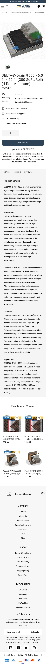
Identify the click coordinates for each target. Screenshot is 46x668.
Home (4, 12)
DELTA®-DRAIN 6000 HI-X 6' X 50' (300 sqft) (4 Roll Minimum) (12, 472)
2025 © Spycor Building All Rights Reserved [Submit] (23, 655)
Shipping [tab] (17, 172)
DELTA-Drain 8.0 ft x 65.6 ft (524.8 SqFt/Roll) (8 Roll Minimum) (34, 437)
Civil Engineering (39, 12)
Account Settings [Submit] (23, 607)
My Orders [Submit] (23, 590)
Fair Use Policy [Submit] (23, 562)
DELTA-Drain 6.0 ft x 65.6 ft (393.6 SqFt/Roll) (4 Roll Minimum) (12, 437)
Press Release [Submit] (23, 521)
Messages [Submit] (23, 594)
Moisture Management (20, 12)
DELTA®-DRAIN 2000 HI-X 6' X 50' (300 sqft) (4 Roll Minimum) (34, 472)
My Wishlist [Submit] (23, 603)
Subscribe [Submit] (35, 632)
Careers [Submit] (23, 512)
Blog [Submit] (23, 538)
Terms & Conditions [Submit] (23, 553)
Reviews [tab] (28, 172)
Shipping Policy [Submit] (23, 571)
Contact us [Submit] (23, 529)
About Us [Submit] (23, 516)
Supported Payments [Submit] (23, 525)
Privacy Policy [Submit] (23, 557)
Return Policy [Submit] (23, 575)
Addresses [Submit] (23, 599)
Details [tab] (7, 172)
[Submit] (2, 6)
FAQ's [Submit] (23, 534)
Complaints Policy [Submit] (23, 566)
